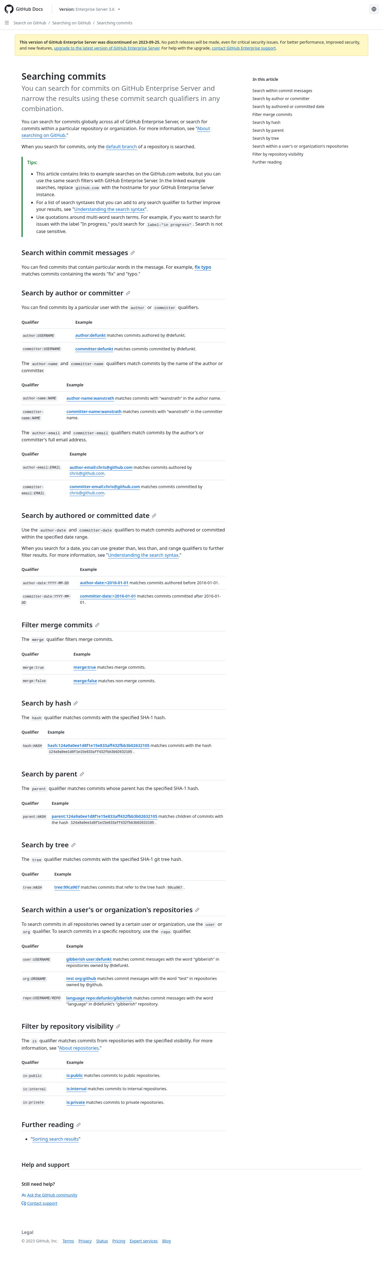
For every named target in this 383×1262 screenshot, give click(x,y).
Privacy (85, 1241)
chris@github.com (87, 473)
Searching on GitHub (71, 23)
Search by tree (49, 844)
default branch (121, 146)
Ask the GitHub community (49, 1195)
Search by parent (53, 773)
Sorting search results (56, 1139)
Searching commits (115, 23)
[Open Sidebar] (6, 22)
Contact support (39, 1203)
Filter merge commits (60, 624)
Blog (166, 1241)
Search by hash (50, 703)
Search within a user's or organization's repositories (110, 909)
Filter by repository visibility (71, 1026)
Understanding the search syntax (109, 209)
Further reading (51, 1124)
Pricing (118, 1241)
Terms (68, 1241)
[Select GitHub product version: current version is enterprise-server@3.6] (90, 9)
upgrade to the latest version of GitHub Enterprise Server (106, 48)
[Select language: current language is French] (373, 9)
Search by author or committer (76, 292)
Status (102, 1241)
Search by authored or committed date (89, 515)
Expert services (144, 1241)
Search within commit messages (78, 252)
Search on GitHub (30, 23)
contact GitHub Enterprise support (244, 48)
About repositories (79, 1048)
